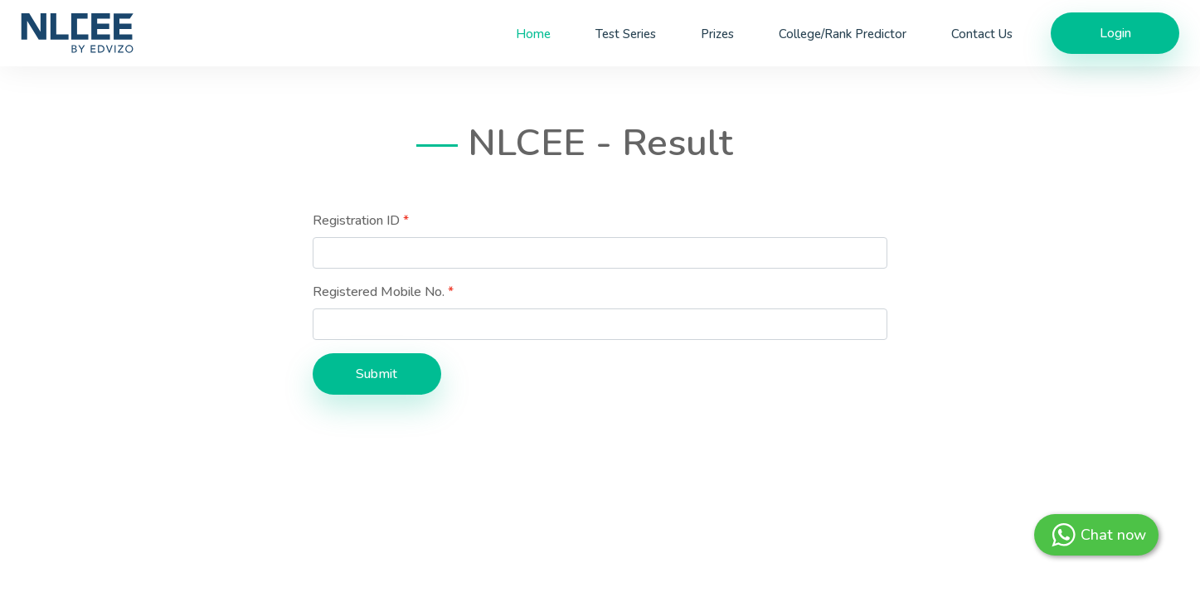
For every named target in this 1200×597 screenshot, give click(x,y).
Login (1115, 33)
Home (533, 34)
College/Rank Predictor (842, 34)
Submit (376, 374)
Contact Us (982, 34)
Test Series (625, 34)
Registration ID (356, 220)
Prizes (717, 34)
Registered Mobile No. (379, 292)
